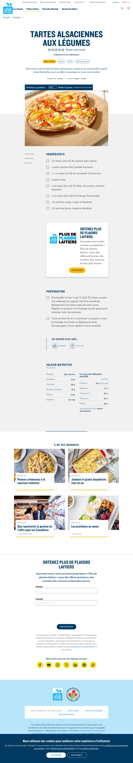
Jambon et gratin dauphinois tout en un (88, 481)
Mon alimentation (66, 714)
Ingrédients (29, 154)
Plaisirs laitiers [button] (44, 8)
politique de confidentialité (82, 646)
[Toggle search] (128, 9)
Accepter (56, 755)
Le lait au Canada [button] (26, 8)
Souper (61, 61)
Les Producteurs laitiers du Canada (8, 8)
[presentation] (66, 615)
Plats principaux (82, 61)
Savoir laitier (73, 710)
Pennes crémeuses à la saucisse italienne (31, 481)
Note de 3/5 (56, 49)
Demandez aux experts (29, 2)
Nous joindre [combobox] (79, 2)
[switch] (70, 87)
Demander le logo (65, 2)
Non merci (77, 755)
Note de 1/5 (49, 49)
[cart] (122, 9)
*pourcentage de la (91, 409)
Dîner (70, 61)
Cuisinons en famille (93, 710)
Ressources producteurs (48, 2)
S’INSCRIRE (77, 270)
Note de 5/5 (63, 49)
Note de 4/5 (59, 49)
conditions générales (89, 748)
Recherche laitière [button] (85, 8)
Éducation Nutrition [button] (64, 8)
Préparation (29, 158)
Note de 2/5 (52, 49)
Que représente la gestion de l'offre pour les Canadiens (34, 528)
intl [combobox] (126, 2)
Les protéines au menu (85, 526)
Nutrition (28, 163)
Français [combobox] (115, 2)
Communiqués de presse (97, 2)
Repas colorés (49, 61)
